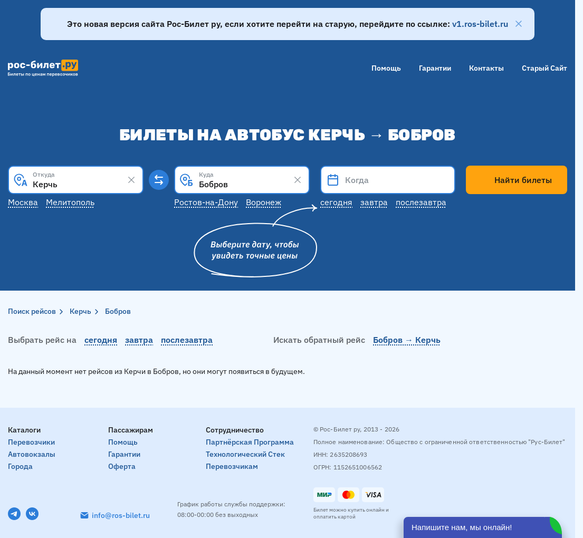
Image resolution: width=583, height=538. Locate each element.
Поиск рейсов (32, 311)
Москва (23, 202)
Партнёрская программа (250, 442)
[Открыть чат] (483, 527)
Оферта (122, 466)
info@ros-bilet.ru (121, 515)
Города (20, 466)
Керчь (80, 311)
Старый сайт (544, 68)
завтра (139, 339)
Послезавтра (421, 202)
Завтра (374, 202)
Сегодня (336, 202)
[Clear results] (131, 180)
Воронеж (263, 202)
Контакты (486, 68)
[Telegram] (14, 513)
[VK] (32, 513)
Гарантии (435, 68)
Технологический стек (245, 454)
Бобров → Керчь (407, 339)
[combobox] (76, 180)
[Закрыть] (518, 23)
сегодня (100, 339)
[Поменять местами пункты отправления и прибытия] (159, 180)
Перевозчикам (232, 466)
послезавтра (187, 339)
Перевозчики (31, 442)
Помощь (386, 68)
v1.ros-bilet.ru (480, 23)
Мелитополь (70, 202)
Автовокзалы (31, 454)
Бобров (118, 311)
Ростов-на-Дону (206, 202)
